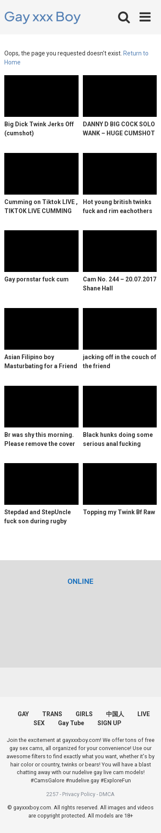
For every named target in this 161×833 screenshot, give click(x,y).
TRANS (52, 714)
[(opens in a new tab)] (80, 581)
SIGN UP (109, 723)
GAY (23, 714)
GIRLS (84, 714)
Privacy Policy (78, 794)
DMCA (107, 794)
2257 (52, 794)
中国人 (115, 714)
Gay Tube (71, 723)
